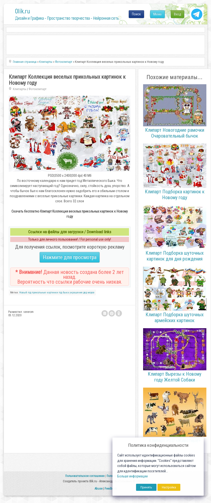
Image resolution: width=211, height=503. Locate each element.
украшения (76, 292)
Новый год (25, 292)
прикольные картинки (45, 292)
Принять (146, 487)
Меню (157, 14)
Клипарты (19, 89)
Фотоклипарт (37, 89)
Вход (177, 14)
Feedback (111, 488)
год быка (64, 292)
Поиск (136, 14)
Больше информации (132, 476)
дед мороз (88, 292)
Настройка (169, 487)
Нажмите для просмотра (69, 257)
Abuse (98, 488)
